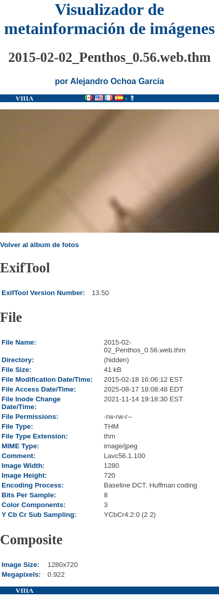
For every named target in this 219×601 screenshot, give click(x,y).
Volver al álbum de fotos (39, 245)
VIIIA (24, 98)
